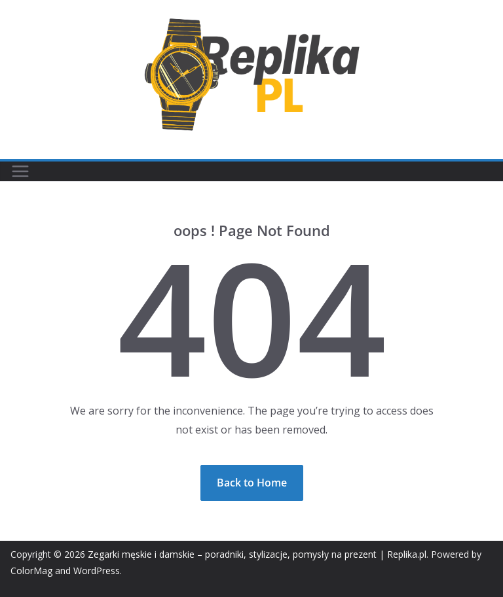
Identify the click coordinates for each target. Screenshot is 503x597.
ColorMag (31, 570)
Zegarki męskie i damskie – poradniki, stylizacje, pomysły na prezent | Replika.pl (257, 554)
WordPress (96, 570)
